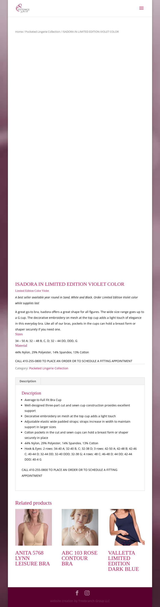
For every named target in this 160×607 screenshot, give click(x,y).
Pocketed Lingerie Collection (42, 32)
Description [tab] (28, 381)
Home (19, 32)
